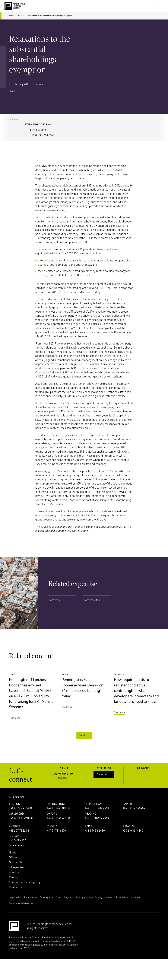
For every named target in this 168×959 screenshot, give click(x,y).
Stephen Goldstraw (38, 124)
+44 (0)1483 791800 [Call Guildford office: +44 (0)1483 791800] (20, 818)
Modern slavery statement (128, 897)
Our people (15, 862)
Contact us (104, 774)
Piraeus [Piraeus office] (128, 826)
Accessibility (62, 897)
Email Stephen (38, 129)
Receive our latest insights (65, 775)
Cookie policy (46, 897)
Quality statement (104, 897)
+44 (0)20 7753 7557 (42, 135)
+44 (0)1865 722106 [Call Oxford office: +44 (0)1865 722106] (58, 818)
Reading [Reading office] (90, 813)
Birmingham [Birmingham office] (93, 804)
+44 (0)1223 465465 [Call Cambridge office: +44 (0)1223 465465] (134, 808)
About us (14, 872)
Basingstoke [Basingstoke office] (56, 804)
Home (11, 15)
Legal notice (15, 897)
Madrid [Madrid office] (52, 826)
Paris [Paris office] (88, 826)
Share (14, 91)
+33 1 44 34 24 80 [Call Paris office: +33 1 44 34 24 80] (95, 830)
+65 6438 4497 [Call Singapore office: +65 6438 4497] (17, 840)
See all (84, 735)
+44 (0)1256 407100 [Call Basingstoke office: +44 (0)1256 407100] (58, 808)
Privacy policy (30, 897)
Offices (13, 857)
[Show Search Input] (152, 6)
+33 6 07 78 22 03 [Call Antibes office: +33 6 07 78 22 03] (19, 830)
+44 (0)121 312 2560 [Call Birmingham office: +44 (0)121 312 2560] (97, 808)
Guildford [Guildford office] (16, 813)
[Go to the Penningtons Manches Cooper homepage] (14, 6)
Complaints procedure (81, 897)
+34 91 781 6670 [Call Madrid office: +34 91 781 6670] (56, 830)
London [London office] (14, 804)
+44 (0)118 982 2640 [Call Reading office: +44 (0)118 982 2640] (97, 818)
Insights (21, 15)
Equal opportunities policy (24, 882)
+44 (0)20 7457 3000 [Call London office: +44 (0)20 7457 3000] (21, 808)
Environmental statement (21, 903)
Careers (13, 877)
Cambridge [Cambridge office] (130, 804)
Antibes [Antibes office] (14, 826)
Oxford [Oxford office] (52, 813)
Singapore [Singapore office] (16, 836)
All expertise (16, 867)
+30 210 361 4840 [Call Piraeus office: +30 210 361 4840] (133, 830)
